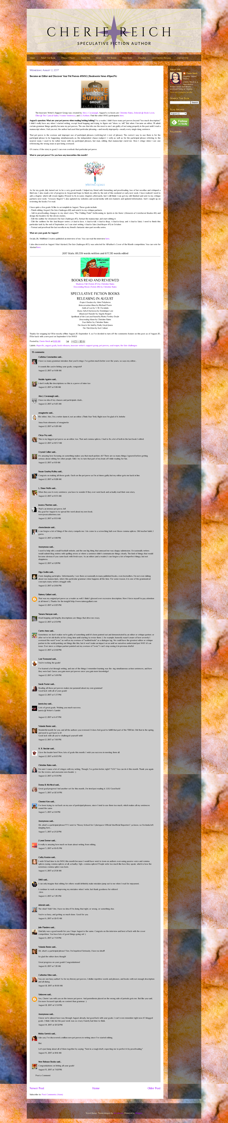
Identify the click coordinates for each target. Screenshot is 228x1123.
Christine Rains (126, 113)
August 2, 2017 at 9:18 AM (49, 387)
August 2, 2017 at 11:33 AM (50, 496)
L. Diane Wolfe (44, 488)
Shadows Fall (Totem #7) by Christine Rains (95, 284)
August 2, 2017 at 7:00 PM (49, 739)
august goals (51, 345)
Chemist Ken (44, 801)
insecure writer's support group (84, 345)
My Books (111, 57)
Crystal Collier (44, 452)
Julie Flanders (44, 927)
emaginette (43, 413)
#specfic (40, 345)
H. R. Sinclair (44, 748)
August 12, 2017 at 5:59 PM (50, 1005)
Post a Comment (42, 1075)
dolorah (41, 905)
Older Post (154, 1088)
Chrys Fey (42, 435)
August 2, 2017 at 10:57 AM (50, 443)
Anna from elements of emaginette (53, 422)
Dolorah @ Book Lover (144, 113)
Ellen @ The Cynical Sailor (46, 115)
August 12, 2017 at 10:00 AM (50, 985)
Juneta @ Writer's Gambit (49, 710)
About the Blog (48, 57)
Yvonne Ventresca (67, 115)
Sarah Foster (44, 684)
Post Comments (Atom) (52, 1094)
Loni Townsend (44, 659)
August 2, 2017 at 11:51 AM (49, 518)
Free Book (127, 57)
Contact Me (182, 57)
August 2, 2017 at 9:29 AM (50, 426)
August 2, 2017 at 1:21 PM (49, 563)
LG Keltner (84, 115)
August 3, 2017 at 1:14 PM (49, 812)
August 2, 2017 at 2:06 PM (50, 585)
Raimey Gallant (44, 594)
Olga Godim (43, 572)
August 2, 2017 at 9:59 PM (50, 776)
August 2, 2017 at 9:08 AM (50, 370)
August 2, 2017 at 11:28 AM (50, 479)
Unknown (42, 994)
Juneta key (42, 704)
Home (32, 57)
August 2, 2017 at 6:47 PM (49, 717)
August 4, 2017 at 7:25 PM (49, 896)
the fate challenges (128, 345)
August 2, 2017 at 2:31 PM (49, 622)
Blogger (138, 1113)
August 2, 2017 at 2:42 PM (50, 650)
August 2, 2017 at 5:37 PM (49, 695)
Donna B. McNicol (46, 785)
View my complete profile (181, 92)
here (122, 115)
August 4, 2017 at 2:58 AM (50, 870)
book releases (64, 345)
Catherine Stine (45, 975)
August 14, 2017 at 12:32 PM (50, 1025)
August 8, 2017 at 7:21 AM (49, 966)
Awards (142, 57)
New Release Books (47, 1062)
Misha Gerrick (44, 1033)
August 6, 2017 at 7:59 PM (49, 938)
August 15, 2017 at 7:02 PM (50, 1069)
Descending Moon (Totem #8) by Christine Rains (95, 287)
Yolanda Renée (44, 726)
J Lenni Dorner (44, 840)
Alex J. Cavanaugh (90, 113)
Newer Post (37, 1088)
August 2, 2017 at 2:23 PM (50, 605)
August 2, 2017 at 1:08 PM (49, 538)
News (98, 57)
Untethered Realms (161, 57)
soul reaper (114, 345)
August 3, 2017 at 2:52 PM (50, 831)
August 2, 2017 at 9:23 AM (50, 404)
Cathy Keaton (44, 857)
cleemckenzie (44, 527)
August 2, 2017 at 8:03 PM (50, 756)
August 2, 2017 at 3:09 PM (50, 675)
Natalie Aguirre (44, 379)
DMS (40, 880)
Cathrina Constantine (47, 357)
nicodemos (118, 1113)
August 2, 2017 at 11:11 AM (49, 462)
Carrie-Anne (43, 631)
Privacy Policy (68, 57)
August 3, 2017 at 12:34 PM (50, 792)
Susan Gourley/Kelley (47, 471)
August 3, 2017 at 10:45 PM (50, 848)
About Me (85, 57)
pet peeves (104, 345)
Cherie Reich (191, 73)
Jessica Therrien (45, 505)
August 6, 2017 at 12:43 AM (50, 918)
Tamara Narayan (45, 614)
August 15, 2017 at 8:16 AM (50, 1053)
